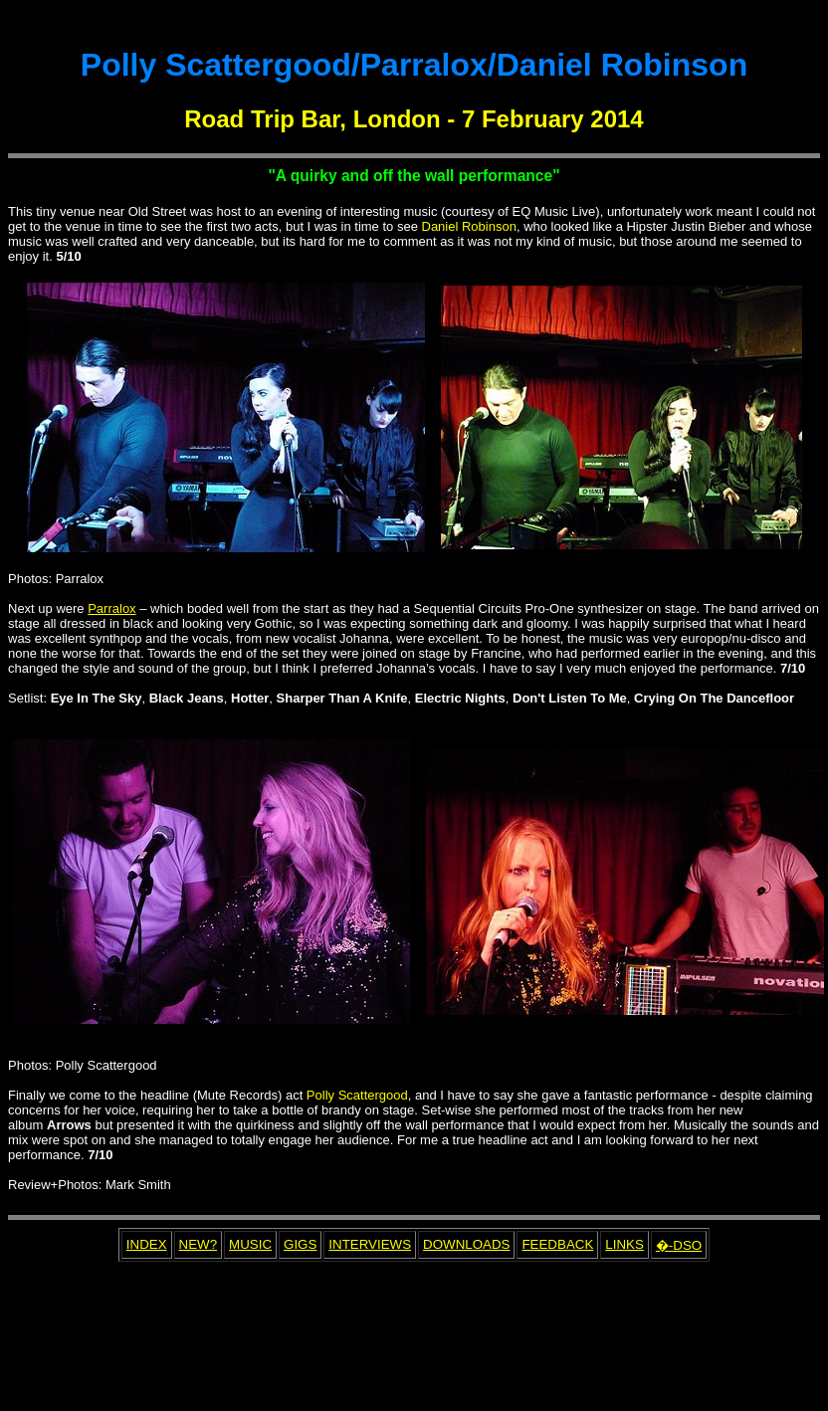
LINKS (624, 1244)
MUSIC (250, 1244)
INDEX (146, 1244)
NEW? (198, 1244)
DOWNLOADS (466, 1244)
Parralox (111, 608)
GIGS (300, 1244)
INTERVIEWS (369, 1244)
